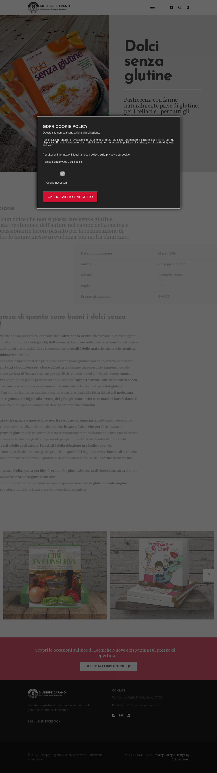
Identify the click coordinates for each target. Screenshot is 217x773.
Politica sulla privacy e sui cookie (62, 161)
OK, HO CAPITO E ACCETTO (70, 197)
